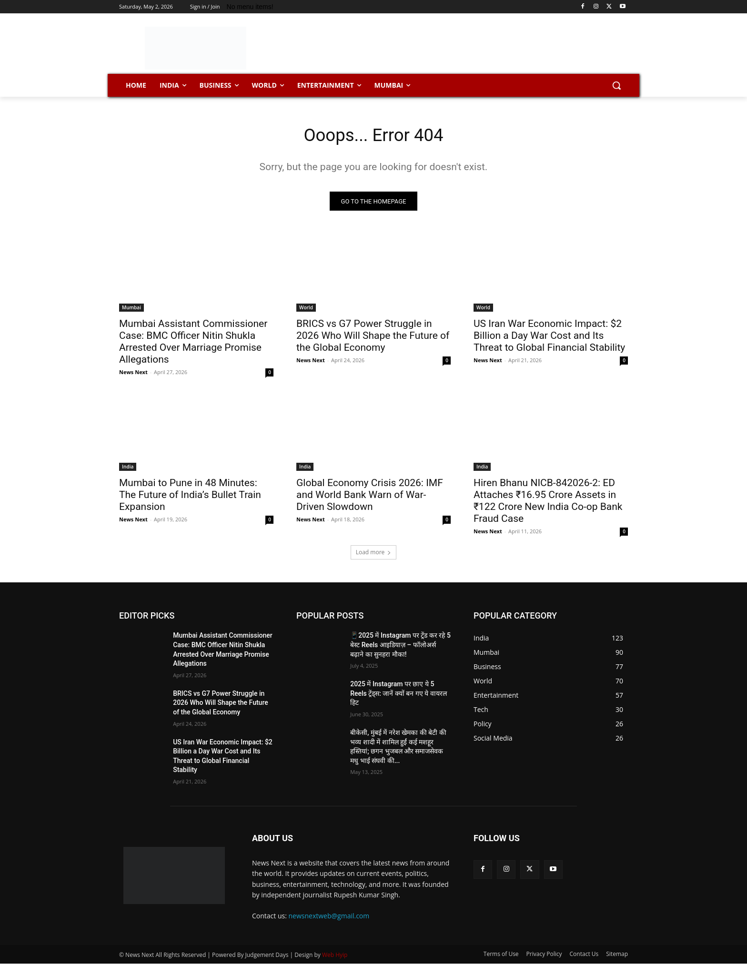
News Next (133, 374)
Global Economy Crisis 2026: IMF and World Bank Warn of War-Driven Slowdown (369, 497)
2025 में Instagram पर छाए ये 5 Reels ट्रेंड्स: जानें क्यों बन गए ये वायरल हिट (398, 695)
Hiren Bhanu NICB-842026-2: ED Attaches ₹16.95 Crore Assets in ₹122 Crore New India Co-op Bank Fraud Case (548, 503)
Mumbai (131, 309)
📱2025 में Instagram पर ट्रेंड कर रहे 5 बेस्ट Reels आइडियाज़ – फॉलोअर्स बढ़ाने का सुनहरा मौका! (400, 647)
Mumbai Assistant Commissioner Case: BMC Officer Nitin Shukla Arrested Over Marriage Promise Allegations (193, 343)
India (127, 469)
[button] (616, 85)
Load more (374, 554)
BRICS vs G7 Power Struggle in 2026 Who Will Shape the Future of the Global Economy (372, 338)
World (306, 309)
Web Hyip (335, 957)
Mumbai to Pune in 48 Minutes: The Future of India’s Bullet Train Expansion (190, 497)
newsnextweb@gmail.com (329, 917)
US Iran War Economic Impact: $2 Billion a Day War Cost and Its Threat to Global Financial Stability (549, 338)
